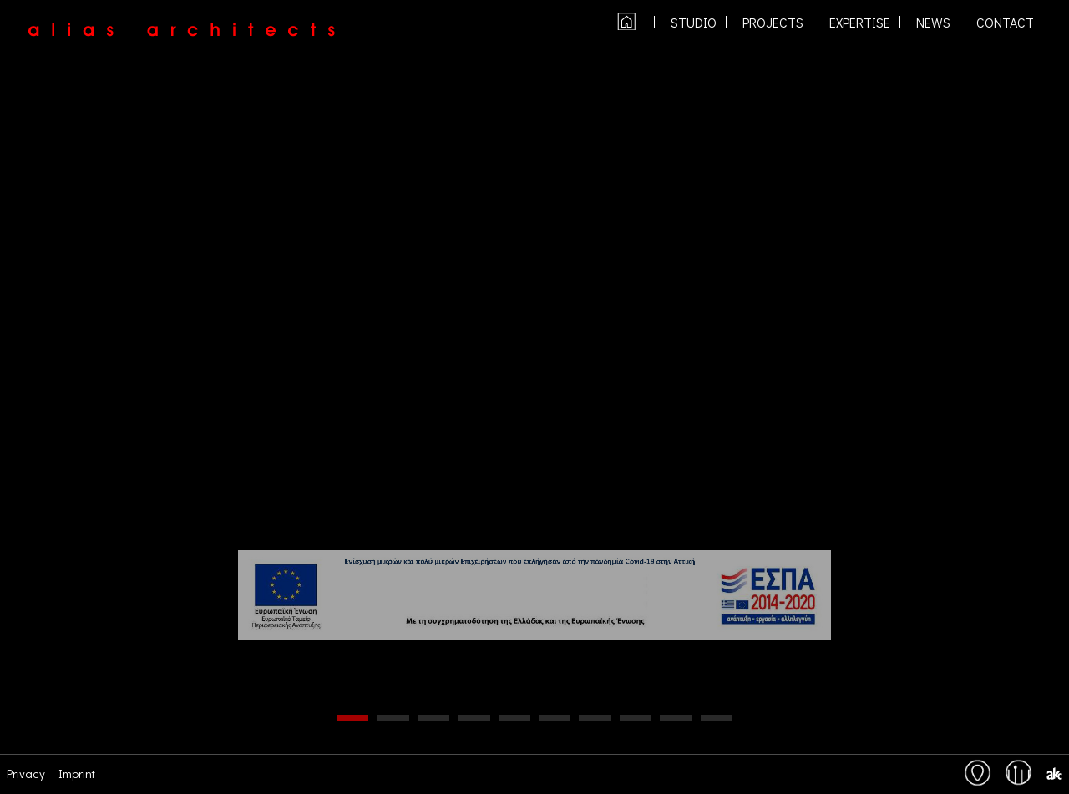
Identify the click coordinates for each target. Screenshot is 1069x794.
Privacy (26, 773)
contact (1005, 22)
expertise (859, 22)
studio (694, 22)
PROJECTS (772, 22)
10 (716, 718)
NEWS (933, 22)
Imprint (76, 773)
